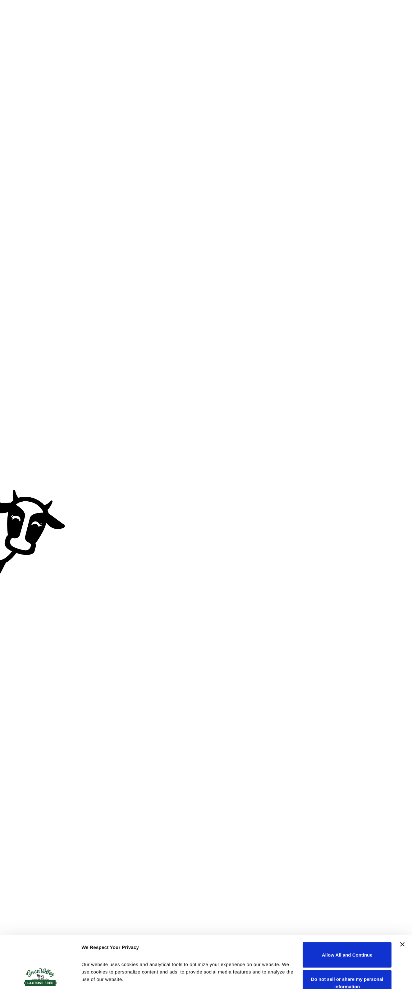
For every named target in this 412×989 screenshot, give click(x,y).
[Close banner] (402, 895)
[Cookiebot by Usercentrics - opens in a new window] (40, 977)
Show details (95, 976)
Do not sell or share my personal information (347, 933)
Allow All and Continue (347, 905)
